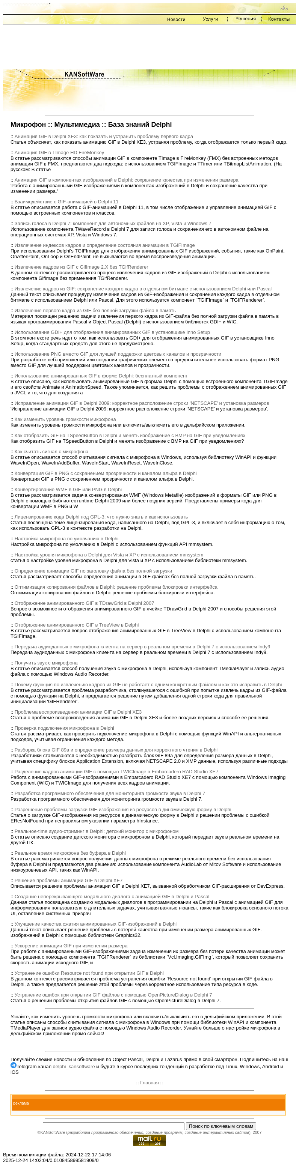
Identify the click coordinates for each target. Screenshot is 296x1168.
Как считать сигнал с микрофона (52, 451)
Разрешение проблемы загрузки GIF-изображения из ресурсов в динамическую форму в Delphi (123, 809)
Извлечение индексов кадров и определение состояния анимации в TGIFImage (105, 245)
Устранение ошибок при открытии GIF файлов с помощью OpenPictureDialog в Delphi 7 (113, 995)
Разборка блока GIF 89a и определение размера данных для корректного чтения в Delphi (116, 750)
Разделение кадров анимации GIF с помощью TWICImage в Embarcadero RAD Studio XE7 (117, 771)
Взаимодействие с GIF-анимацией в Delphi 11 (67, 201)
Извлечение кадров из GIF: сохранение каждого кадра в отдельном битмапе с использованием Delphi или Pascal (143, 289)
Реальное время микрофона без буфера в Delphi (70, 853)
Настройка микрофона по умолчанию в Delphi (67, 538)
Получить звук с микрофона (46, 663)
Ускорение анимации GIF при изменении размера (71, 946)
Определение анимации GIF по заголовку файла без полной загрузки (93, 571)
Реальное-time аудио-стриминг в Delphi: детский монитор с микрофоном (97, 831)
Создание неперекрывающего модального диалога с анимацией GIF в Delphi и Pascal (112, 896)
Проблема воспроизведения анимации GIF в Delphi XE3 (78, 712)
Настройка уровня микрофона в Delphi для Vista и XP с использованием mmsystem (109, 555)
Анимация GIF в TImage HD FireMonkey (59, 152)
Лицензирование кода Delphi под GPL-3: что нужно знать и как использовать (101, 517)
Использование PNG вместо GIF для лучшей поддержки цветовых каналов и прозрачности (118, 354)
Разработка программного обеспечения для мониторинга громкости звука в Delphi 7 (110, 793)
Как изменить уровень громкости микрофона (65, 419)
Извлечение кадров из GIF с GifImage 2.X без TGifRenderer (81, 267)
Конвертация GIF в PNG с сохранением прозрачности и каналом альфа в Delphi (106, 473)
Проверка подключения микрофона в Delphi (64, 728)
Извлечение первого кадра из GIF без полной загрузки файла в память (95, 310)
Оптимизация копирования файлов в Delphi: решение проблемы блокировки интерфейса (116, 587)
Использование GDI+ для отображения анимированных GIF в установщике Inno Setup (112, 332)
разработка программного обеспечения (105, 1132)
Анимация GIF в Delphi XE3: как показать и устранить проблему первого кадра (104, 136)
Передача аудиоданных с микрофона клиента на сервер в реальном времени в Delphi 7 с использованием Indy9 (142, 646)
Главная (149, 1082)
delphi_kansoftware (74, 1066)
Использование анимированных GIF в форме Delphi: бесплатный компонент (101, 376)
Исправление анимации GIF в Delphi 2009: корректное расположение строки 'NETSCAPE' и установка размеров (142, 403)
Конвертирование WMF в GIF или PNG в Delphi (68, 489)
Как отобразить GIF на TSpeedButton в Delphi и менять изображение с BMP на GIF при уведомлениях (130, 435)
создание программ (163, 1132)
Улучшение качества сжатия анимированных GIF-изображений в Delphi (96, 924)
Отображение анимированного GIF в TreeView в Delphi (77, 625)
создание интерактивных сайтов (216, 1132)
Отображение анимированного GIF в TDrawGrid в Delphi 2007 (84, 603)
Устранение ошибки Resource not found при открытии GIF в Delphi (89, 973)
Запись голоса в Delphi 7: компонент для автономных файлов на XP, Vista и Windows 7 (113, 223)
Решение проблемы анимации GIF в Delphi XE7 (69, 880)
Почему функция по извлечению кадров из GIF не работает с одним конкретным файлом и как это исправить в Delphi (148, 684)
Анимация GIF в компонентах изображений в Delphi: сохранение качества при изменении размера (127, 180)
